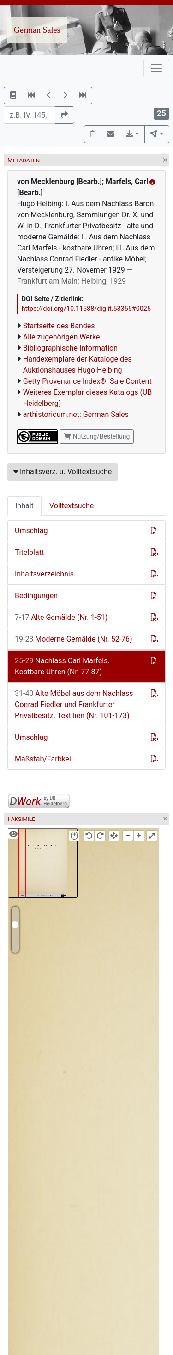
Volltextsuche (71, 505)
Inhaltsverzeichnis (44, 574)
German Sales (37, 30)
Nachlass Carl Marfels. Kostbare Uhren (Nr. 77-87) (62, 666)
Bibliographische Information (70, 348)
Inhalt (24, 505)
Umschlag (31, 530)
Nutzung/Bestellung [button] (97, 436)
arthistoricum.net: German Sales (76, 414)
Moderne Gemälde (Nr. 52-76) (73, 639)
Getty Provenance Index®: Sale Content (87, 381)
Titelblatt (29, 552)
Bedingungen (36, 595)
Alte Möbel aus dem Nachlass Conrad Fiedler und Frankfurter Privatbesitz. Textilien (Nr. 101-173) (74, 704)
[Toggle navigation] (156, 68)
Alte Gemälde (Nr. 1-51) (61, 617)
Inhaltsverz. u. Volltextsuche (62, 471)
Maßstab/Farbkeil (44, 759)
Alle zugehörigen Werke (61, 337)
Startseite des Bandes (59, 325)
